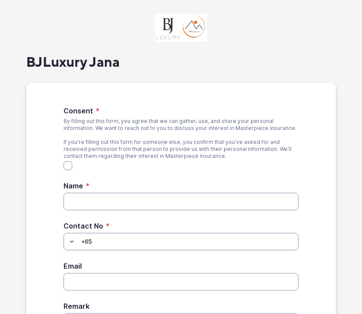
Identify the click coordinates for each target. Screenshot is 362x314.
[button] (70, 242)
